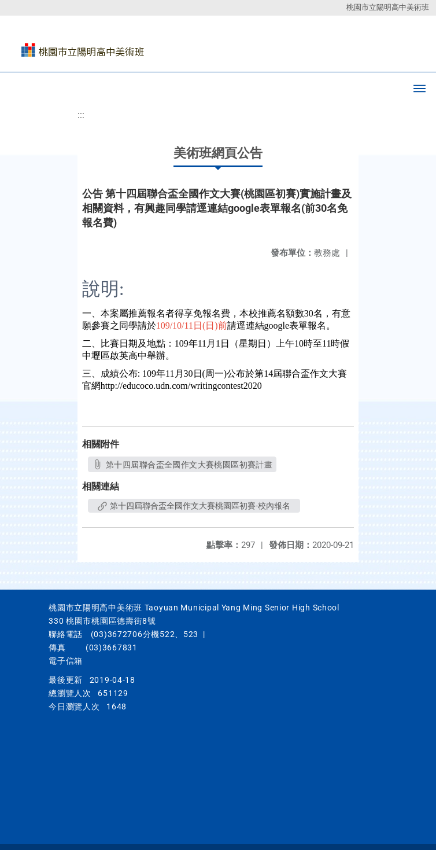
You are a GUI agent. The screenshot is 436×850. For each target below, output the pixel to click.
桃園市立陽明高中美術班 (387, 7)
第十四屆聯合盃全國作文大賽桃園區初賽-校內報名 (194, 505)
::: (80, 114)
